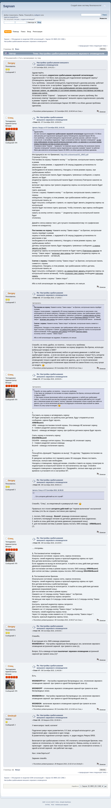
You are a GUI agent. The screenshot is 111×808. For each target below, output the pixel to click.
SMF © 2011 (55, 802)
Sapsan (9, 6)
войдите (37, 15)
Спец (10, 118)
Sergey (11, 63)
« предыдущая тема (85, 46)
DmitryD (12, 715)
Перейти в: (75, 786)
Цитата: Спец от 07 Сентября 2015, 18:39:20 (48, 490)
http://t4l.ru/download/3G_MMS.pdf (74, 155)
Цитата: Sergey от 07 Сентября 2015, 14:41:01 (49, 127)
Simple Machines (65, 802)
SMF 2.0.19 (46, 802)
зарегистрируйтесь (11, 17)
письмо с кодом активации (24, 19)
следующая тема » (100, 46)
